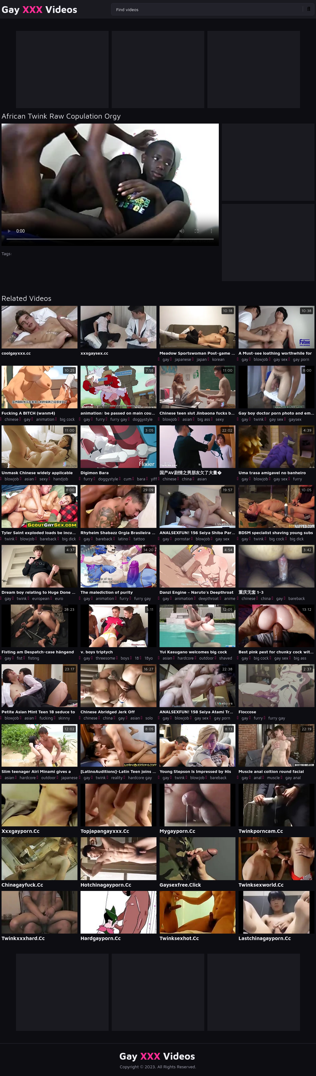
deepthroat (208, 598)
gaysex (295, 419)
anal (257, 777)
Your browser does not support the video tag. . (110, 185)
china (187, 478)
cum (127, 478)
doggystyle (142, 419)
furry (100, 419)
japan (202, 359)
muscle (273, 777)
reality (117, 777)
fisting (33, 658)
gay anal (293, 777)
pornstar (182, 538)
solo (149, 717)
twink (259, 419)
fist (19, 658)
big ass (204, 419)
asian (187, 419)
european (41, 598)
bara (141, 478)
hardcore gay (140, 777)
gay (166, 359)
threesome (105, 658)
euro (59, 598)
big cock (67, 419)
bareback (48, 538)
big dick (69, 538)
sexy (220, 419)
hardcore (186, 658)
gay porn (301, 359)
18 (137, 658)
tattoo (139, 538)
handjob (60, 478)
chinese (12, 419)
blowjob (261, 359)
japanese (183, 359)
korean (218, 359)
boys (125, 658)
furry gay (118, 419)
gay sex (280, 359)
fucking (46, 717)
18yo (148, 658)
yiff (154, 478)
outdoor (206, 658)
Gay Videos (39, 9)
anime (229, 598)
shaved (225, 658)
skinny (64, 717)
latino (123, 538)
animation (45, 419)
